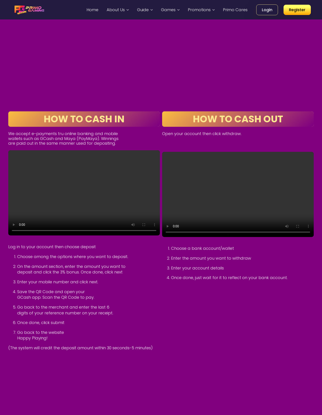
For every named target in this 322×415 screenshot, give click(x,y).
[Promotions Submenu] (214, 10)
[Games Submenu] (179, 10)
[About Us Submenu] (128, 10)
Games (168, 10)
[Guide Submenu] (152, 10)
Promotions (199, 10)
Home (92, 10)
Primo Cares (235, 10)
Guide (143, 10)
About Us (116, 10)
